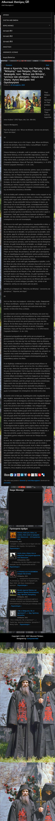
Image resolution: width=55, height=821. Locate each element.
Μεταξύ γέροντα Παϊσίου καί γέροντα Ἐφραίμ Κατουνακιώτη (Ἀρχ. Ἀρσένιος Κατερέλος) (28, 592)
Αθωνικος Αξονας (10, 52)
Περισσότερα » (15, 548)
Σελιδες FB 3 (7, 41)
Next (48, 65)
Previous (8, 65)
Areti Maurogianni (34, 480)
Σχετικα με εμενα (10, 20)
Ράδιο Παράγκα (9, 57)
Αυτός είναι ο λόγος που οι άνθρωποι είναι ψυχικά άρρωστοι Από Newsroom (28, 555)
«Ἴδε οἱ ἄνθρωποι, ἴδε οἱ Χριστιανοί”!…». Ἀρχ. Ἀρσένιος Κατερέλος (28, 613)
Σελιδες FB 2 (7, 36)
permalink (7, 483)
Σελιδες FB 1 (7, 31)
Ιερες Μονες (26, 26)
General (22, 480)
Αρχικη (6, 15)
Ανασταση (7, 47)
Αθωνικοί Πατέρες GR (15, 2)
